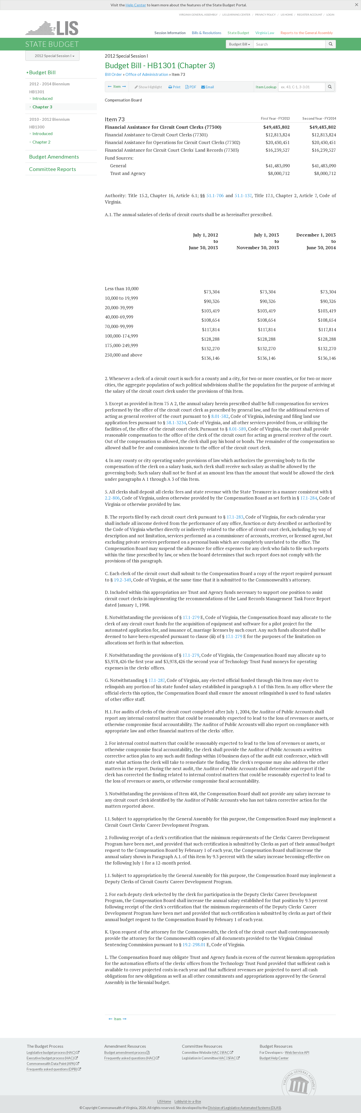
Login (330, 14)
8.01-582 (219, 416)
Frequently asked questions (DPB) (52, 1069)
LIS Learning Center (236, 14)
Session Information (170, 33)
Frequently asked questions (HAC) (129, 1058)
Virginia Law (264, 33)
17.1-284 (308, 498)
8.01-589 (237, 429)
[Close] (357, 4)
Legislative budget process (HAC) (51, 1052)
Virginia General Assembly (198, 14)
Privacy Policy (265, 14)
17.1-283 (235, 517)
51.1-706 (215, 195)
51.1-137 (243, 195)
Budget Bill (239, 44)
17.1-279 (191, 617)
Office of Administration (146, 74)
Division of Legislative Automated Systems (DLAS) (244, 1108)
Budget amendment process (125, 1052)
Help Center (136, 5)
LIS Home (164, 1101)
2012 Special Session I (54, 55)
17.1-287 (156, 680)
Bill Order (113, 74)
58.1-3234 (176, 422)
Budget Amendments (54, 156)
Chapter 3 (42, 106)
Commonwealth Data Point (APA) (51, 1063)
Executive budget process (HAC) (50, 1058)
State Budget (238, 33)
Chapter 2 (41, 141)
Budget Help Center (274, 1058)
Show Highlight (148, 87)
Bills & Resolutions (206, 33)
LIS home (287, 14)
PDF (190, 87)
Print (174, 87)
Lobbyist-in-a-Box (188, 1101)
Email (207, 87)
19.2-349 (122, 580)
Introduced (42, 98)
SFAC (225, 1052)
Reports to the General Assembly (306, 33)
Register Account (309, 14)
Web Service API (297, 1052)
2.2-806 (112, 498)
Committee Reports (52, 169)
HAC (215, 1052)
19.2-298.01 (193, 944)
